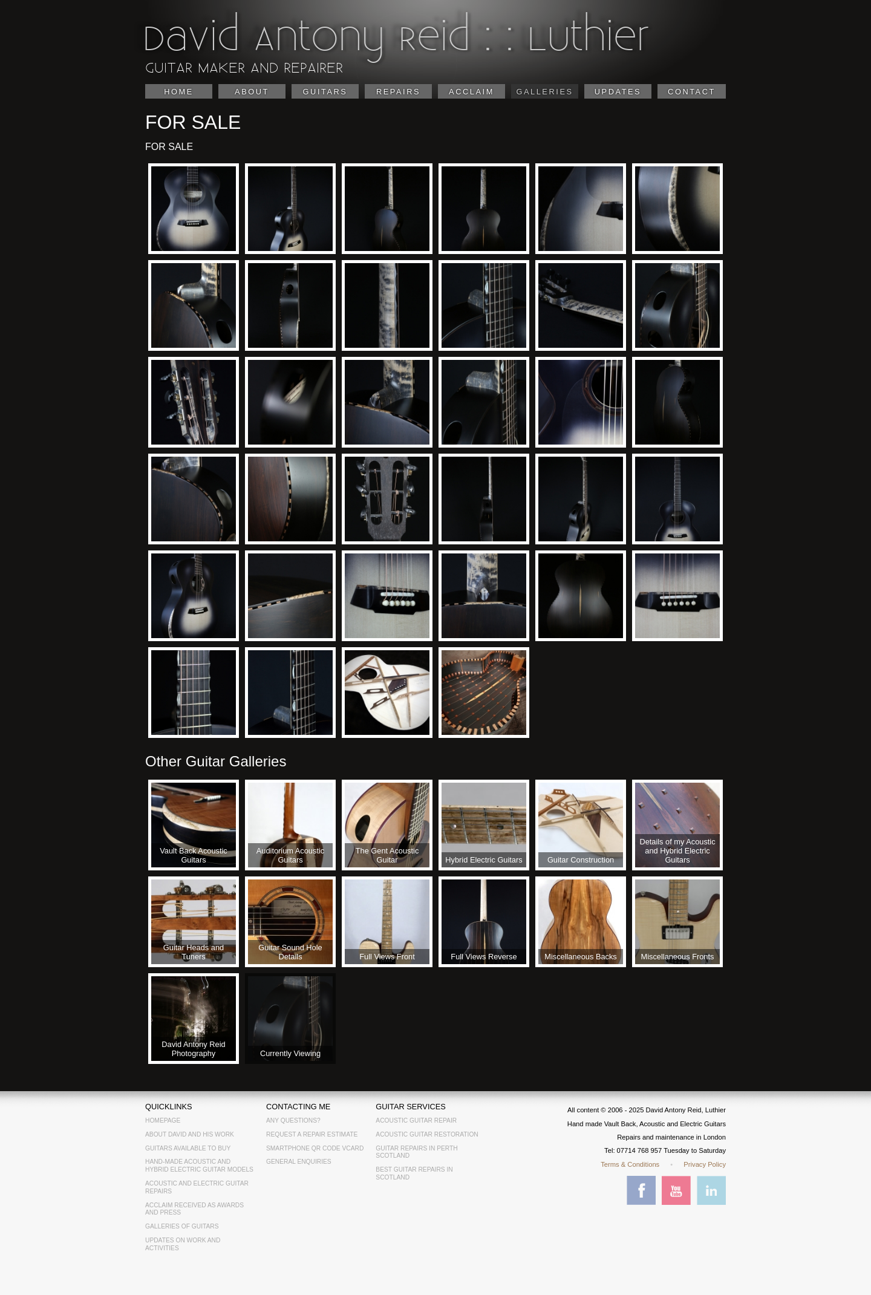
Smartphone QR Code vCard (315, 1148)
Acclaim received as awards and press (194, 1209)
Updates (618, 91)
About (252, 91)
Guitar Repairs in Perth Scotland (416, 1152)
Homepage (162, 1120)
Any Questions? (293, 1120)
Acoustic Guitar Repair (416, 1120)
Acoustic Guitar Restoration (427, 1134)
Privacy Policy (704, 1164)
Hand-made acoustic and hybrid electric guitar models (199, 1165)
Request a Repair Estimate (311, 1134)
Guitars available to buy (187, 1148)
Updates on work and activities (182, 1244)
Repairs (398, 91)
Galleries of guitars (182, 1226)
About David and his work (189, 1134)
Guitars (325, 91)
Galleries (544, 91)
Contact (692, 91)
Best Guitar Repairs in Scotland (414, 1173)
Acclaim (471, 91)
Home (179, 91)
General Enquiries (298, 1161)
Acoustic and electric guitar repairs (197, 1187)
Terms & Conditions (630, 1164)
